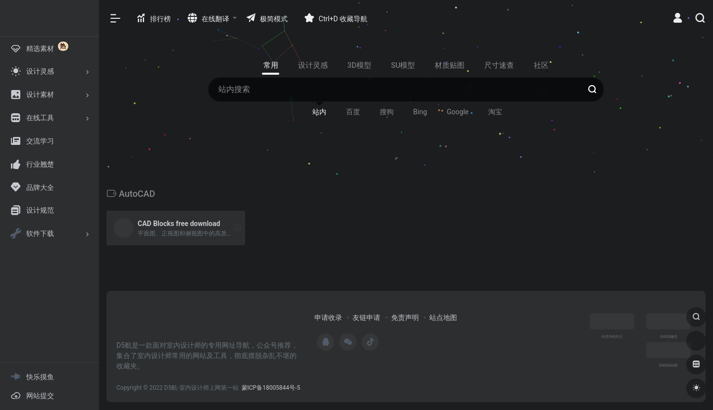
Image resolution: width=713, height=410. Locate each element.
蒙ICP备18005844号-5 (271, 387)
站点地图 (443, 317)
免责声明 (405, 317)
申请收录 (328, 317)
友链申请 (366, 317)
